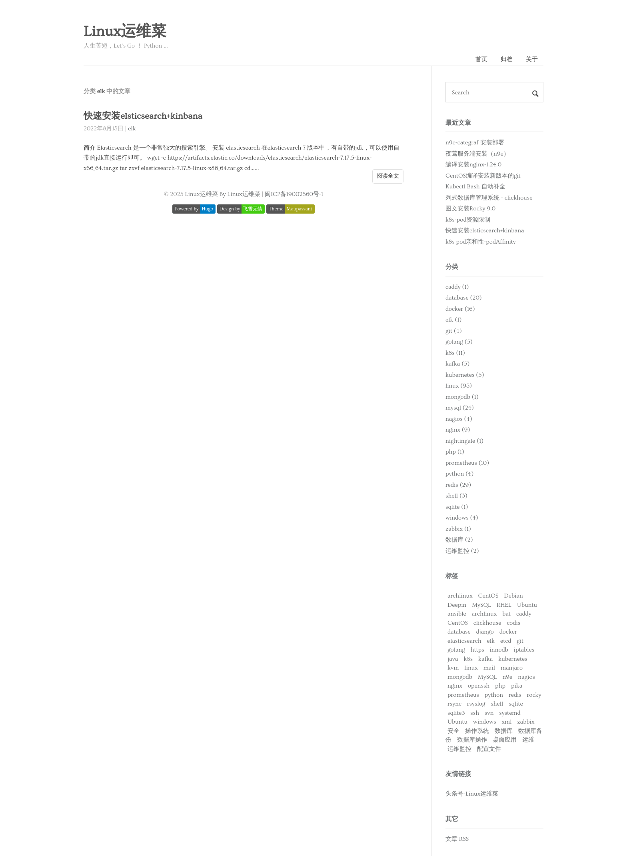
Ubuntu (527, 605)
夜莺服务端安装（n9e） (477, 153)
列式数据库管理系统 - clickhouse (488, 197)
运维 (528, 739)
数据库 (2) (459, 539)
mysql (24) (459, 407)
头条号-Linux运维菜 (471, 793)
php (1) (454, 451)
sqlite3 (456, 713)
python (494, 695)
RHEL (504, 605)
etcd (505, 641)
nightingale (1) (464, 441)
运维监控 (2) (462, 551)
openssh (478, 685)
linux (471, 667)
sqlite (516, 703)
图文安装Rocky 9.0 (470, 208)
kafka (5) (457, 363)
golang (456, 649)
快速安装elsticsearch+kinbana (143, 116)
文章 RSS (457, 839)
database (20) (463, 297)
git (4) (453, 331)
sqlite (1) (456, 507)
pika (516, 685)
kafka (485, 659)
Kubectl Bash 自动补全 (475, 186)
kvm (453, 667)
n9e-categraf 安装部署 (474, 142)
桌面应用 (505, 739)
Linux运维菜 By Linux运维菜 (222, 194)
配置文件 (489, 749)
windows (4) (461, 517)
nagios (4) (458, 419)
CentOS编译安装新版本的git (483, 175)
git (520, 641)
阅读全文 (388, 176)
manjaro (512, 667)
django (485, 631)
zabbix (525, 721)
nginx (454, 685)
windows (484, 721)
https (477, 649)
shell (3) (456, 495)
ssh (474, 713)
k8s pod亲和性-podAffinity (480, 241)
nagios (526, 677)
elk (132, 128)
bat (506, 613)
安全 (453, 731)
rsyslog (476, 703)
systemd (509, 713)
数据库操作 (472, 739)
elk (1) (453, 319)
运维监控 (459, 749)
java (452, 659)
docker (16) (460, 309)
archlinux (460, 595)
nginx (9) (457, 429)
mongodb (459, 677)
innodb (499, 649)
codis (513, 623)
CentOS (488, 595)
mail (489, 667)
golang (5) (459, 341)
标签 (451, 576)
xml (506, 721)
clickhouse (487, 623)
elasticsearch (464, 641)
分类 (451, 266)
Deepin (456, 605)
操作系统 (477, 731)
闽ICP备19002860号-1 (294, 194)
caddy (523, 613)
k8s (468, 659)
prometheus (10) (467, 463)
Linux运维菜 (125, 31)
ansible (456, 613)
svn (489, 713)
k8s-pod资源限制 (467, 219)
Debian (513, 595)
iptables (524, 649)
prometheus (463, 695)
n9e (508, 677)
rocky (534, 695)
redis (515, 695)
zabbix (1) (458, 529)
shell (497, 703)
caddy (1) (457, 287)
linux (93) (458, 385)
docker (508, 631)
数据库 (504, 731)
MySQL (481, 605)
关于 (532, 59)
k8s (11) (455, 353)
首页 (481, 59)
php (500, 685)
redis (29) (458, 485)
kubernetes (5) (464, 375)
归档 (507, 59)
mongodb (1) (462, 397)
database (459, 631)
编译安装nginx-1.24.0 (473, 164)
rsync (454, 703)
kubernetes (512, 659)
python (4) (459, 473)
